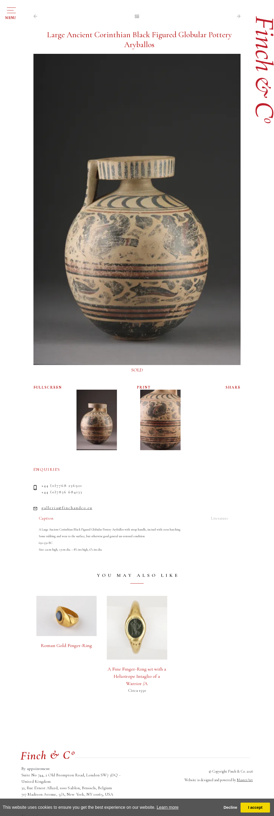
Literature (219, 518)
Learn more (167, 807)
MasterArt (245, 780)
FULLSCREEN (47, 387)
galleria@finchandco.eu (66, 507)
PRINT (144, 387)
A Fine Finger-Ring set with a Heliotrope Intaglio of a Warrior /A (137, 676)
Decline (230, 807)
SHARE (233, 387)
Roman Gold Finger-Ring (66, 645)
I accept (255, 807)
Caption (46, 518)
